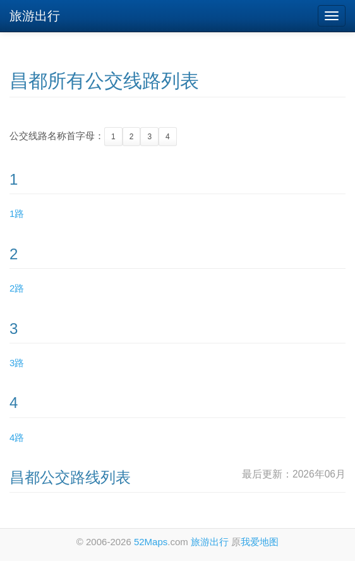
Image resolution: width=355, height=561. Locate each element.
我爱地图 (260, 541)
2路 (16, 288)
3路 (16, 362)
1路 (16, 213)
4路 (16, 437)
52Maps (150, 541)
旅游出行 (34, 16)
